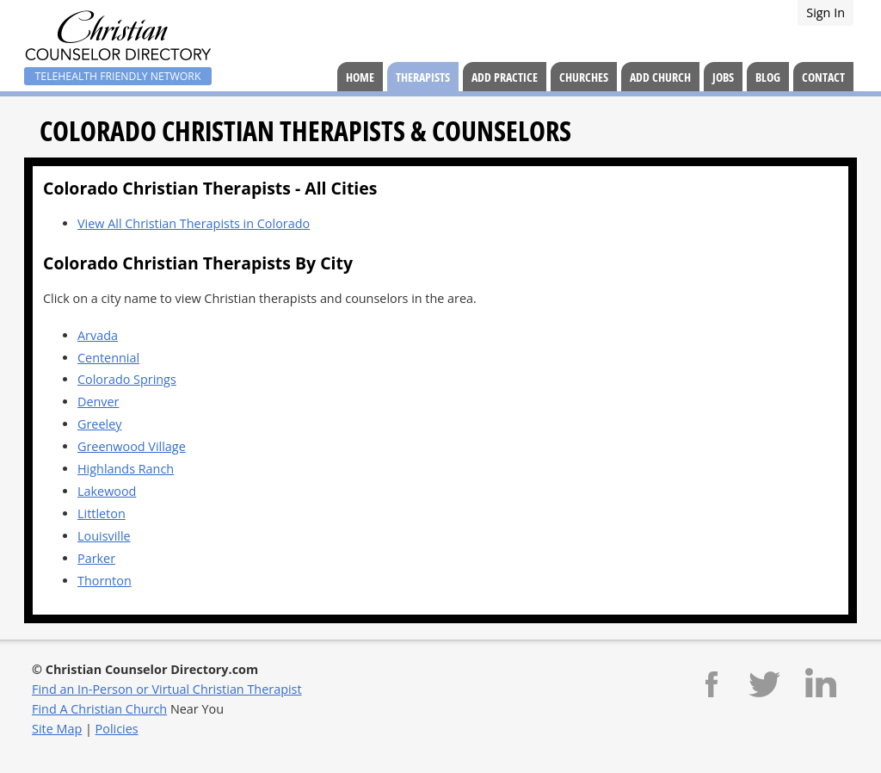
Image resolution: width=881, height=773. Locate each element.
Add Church (660, 77)
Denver (98, 401)
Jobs (723, 77)
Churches (583, 77)
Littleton (101, 513)
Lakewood (106, 491)
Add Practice (504, 77)
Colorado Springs (126, 379)
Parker (96, 558)
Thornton (104, 580)
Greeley (99, 424)
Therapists (423, 77)
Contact (823, 77)
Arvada (97, 335)
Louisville (104, 536)
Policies (117, 728)
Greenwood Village (131, 446)
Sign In (825, 12)
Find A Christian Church (99, 709)
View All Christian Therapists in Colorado (193, 223)
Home (360, 77)
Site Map (57, 728)
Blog (767, 77)
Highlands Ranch (125, 469)
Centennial (108, 357)
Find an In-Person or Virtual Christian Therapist (167, 689)
